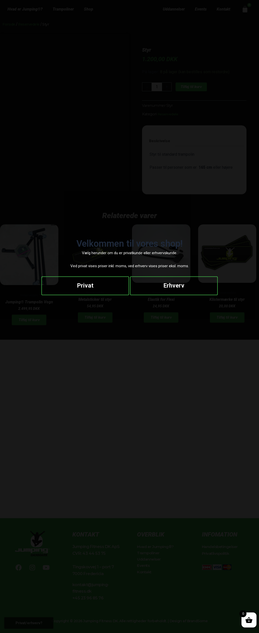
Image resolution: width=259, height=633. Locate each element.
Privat (85, 286)
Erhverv (173, 286)
